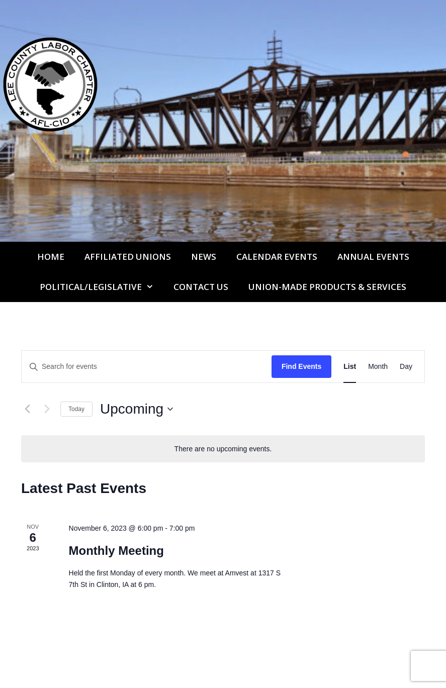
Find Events (301, 366)
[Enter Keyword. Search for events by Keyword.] (147, 366)
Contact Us (200, 286)
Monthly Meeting (116, 550)
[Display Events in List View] (349, 366)
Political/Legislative (102, 287)
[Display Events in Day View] (406, 366)
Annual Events (373, 256)
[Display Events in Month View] (378, 366)
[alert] (223, 449)
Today (76, 409)
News (203, 256)
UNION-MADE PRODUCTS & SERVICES (327, 286)
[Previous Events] (27, 409)
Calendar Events (276, 256)
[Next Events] (47, 409)
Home (50, 256)
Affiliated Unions (127, 256)
